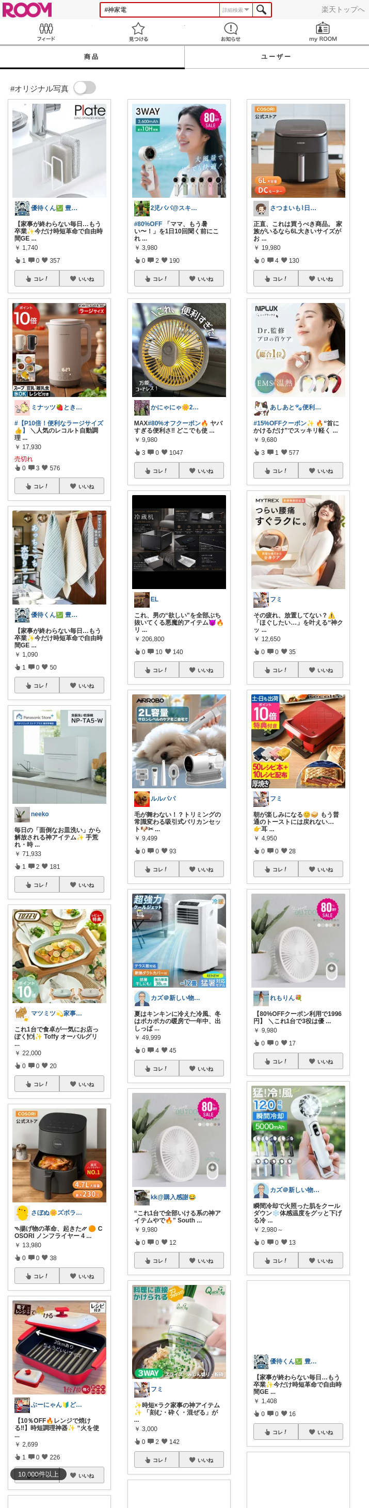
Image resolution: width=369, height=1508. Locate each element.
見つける (138, 31)
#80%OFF (148, 224)
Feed (46, 31)
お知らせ (231, 31)
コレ (41, 278)
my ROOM (323, 31)
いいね (86, 278)
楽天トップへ (343, 9)
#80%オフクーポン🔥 (178, 423)
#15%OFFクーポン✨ (283, 423)
